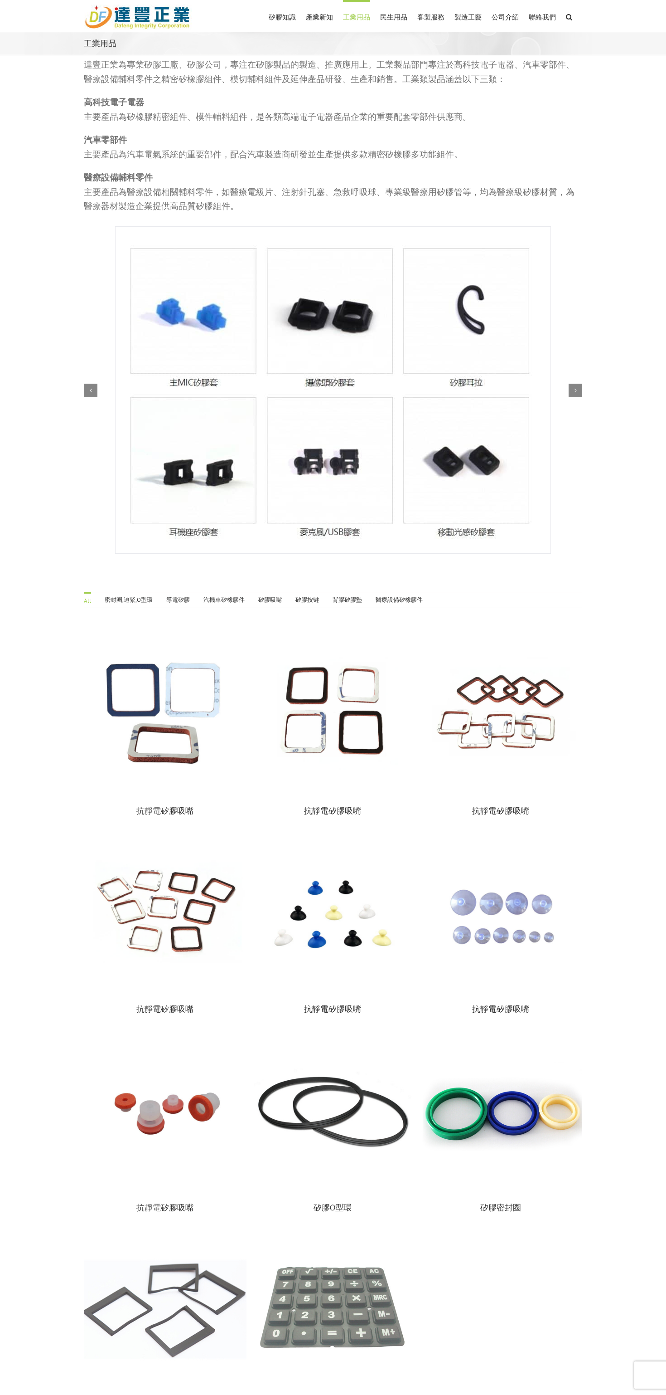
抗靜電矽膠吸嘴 (189, 990)
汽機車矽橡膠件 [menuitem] (224, 600)
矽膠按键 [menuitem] (307, 600)
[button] (569, 16)
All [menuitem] (87, 601)
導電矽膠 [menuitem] (178, 600)
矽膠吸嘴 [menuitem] (270, 600)
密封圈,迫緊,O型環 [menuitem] (129, 600)
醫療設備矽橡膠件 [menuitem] (399, 600)
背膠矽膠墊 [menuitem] (347, 600)
